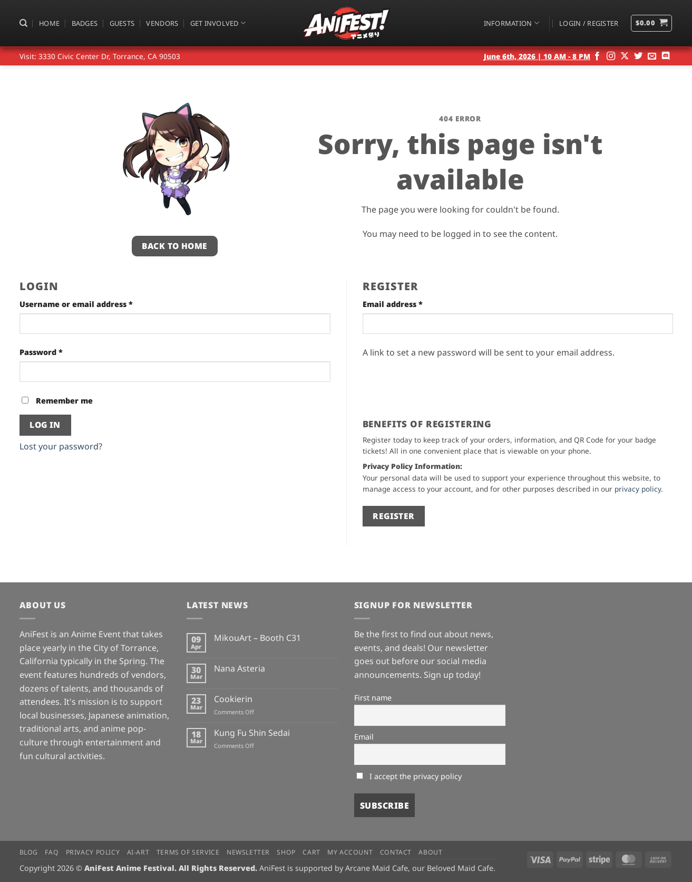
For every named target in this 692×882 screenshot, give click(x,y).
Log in (45, 424)
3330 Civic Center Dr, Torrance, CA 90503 (109, 56)
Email (364, 737)
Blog (29, 852)
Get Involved (218, 23)
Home (49, 23)
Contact (396, 852)
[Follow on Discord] (665, 56)
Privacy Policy (93, 852)
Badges (85, 23)
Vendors (162, 23)
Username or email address (94, 303)
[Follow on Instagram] (611, 56)
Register (394, 516)
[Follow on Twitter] (638, 56)
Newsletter (248, 852)
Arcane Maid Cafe (376, 868)
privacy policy (638, 489)
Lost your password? (61, 446)
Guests (122, 23)
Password (59, 351)
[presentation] (443, 384)
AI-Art (138, 852)
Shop (286, 852)
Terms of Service (188, 852)
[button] (588, 23)
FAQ (52, 852)
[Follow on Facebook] (597, 56)
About (430, 852)
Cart (311, 852)
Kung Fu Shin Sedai (252, 733)
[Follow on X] (624, 56)
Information (511, 23)
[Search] (23, 23)
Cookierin (233, 699)
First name (373, 698)
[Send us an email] (652, 56)
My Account (350, 852)
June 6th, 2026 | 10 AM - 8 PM (537, 56)
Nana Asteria (239, 669)
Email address (410, 303)
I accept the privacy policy (409, 776)
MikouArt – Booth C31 (257, 638)
